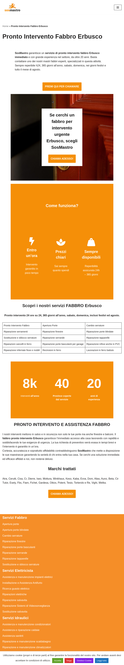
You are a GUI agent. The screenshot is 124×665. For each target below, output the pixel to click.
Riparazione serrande (14, 538)
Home (5, 26)
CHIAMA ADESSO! (62, 142)
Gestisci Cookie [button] (84, 660)
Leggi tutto (102, 660)
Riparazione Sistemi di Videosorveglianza (26, 591)
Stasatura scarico (12, 644)
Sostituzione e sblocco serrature (20, 550)
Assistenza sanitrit (12, 621)
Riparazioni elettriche (14, 580)
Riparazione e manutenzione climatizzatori (26, 632)
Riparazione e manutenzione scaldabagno (26, 627)
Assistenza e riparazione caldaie (20, 615)
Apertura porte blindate (15, 515)
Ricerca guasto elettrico (15, 574)
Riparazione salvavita (14, 585)
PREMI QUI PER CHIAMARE (62, 83)
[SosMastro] (12, 7)
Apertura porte (10, 509)
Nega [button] (69, 660)
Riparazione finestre (13, 527)
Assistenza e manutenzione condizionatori (26, 609)
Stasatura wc (9, 650)
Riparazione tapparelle (15, 544)
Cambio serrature (12, 521)
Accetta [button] (57, 660)
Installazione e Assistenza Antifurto (22, 568)
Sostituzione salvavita (14, 597)
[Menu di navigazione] (118, 7)
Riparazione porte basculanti (18, 532)
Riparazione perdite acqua (17, 638)
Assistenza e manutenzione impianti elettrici (27, 562)
